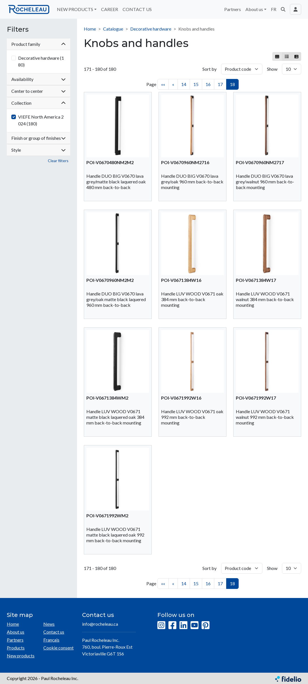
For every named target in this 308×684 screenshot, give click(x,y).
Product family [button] (38, 44)
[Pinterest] (205, 625)
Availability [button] (38, 79)
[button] (283, 9)
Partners (232, 9)
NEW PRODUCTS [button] (75, 9)
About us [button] (254, 9)
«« (163, 84)
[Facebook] (172, 625)
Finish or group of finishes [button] (38, 138)
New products (21, 655)
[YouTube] (194, 625)
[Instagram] (161, 625)
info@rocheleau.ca (100, 624)
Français (51, 639)
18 (232, 84)
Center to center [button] (38, 91)
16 (208, 84)
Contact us (53, 631)
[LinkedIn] (183, 625)
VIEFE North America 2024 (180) (41, 120)
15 (195, 84)
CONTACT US (137, 9)
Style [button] (38, 150)
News (49, 624)
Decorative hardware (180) (41, 61)
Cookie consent (58, 647)
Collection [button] (38, 103)
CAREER (109, 9)
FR (273, 9)
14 (183, 84)
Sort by (209, 69)
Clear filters (58, 160)
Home (90, 28)
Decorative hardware (150, 28)
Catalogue (113, 28)
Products (16, 647)
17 (220, 84)
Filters (18, 29)
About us (15, 631)
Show (272, 69)
